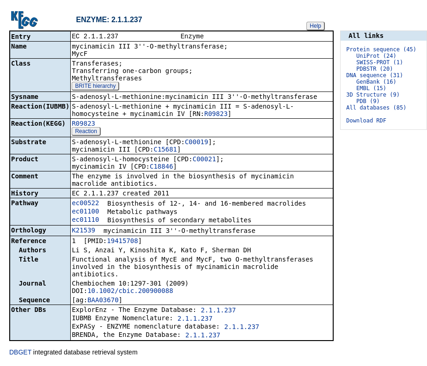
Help (315, 26)
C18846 (161, 167)
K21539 (83, 231)
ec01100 (85, 212)
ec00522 (85, 203)
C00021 (204, 160)
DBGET (20, 353)
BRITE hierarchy (95, 87)
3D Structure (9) (373, 95)
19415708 (122, 241)
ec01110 (85, 220)
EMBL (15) (371, 88)
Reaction (86, 132)
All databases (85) (376, 107)
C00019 (196, 142)
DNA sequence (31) (374, 75)
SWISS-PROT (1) (379, 62)
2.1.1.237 (218, 311)
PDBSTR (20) (374, 69)
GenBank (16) (376, 82)
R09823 (216, 114)
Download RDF (366, 120)
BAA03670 (102, 301)
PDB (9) (368, 101)
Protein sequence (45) (381, 49)
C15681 (165, 150)
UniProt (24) (376, 56)
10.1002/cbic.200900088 (130, 291)
